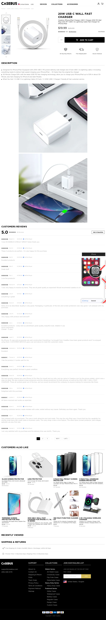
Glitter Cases (51, 591)
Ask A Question (98, 232)
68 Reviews (72, 31)
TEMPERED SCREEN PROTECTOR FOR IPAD (11, 518)
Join (86, 576)
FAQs (30, 577)
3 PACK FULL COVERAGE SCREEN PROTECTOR (88, 479)
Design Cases (52, 602)
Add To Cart (84, 40)
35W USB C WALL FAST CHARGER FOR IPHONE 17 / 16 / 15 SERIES (40, 519)
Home (3, 8)
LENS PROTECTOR (35, 479)
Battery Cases (52, 597)
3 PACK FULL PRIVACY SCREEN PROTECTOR (65, 479)
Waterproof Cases (53, 594)
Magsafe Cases (52, 599)
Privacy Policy (33, 583)
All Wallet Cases (52, 572)
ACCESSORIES (72, 4)
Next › (58, 438)
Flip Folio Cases (52, 577)
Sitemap (31, 591)
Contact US (32, 572)
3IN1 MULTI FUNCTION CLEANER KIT (65, 518)
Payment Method (34, 588)
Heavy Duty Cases (53, 586)
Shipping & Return (35, 575)
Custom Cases (52, 605)
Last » (66, 438)
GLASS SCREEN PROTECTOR (13, 479)
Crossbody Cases (53, 575)
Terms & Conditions (35, 586)
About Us (31, 569)
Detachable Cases (53, 580)
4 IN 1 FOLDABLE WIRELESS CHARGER (90, 518)
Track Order (32, 580)
